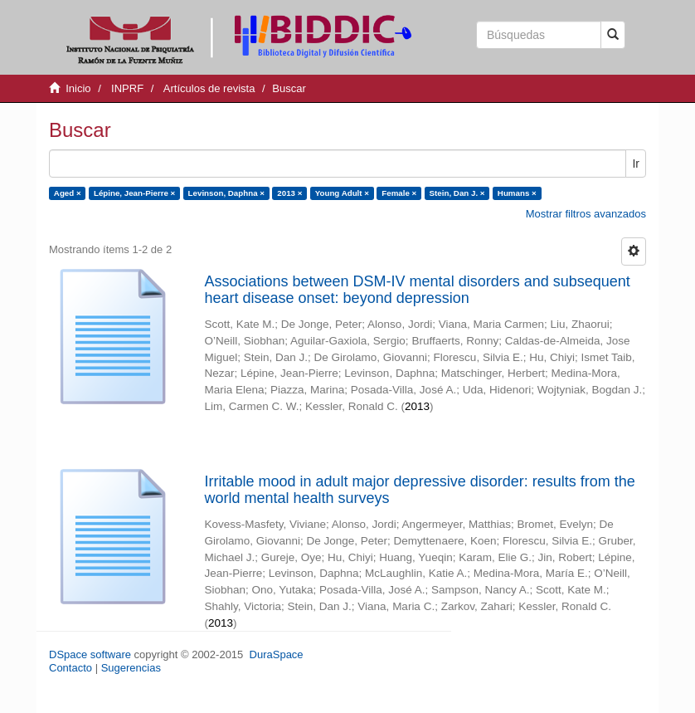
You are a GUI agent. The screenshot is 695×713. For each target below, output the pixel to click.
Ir (635, 163)
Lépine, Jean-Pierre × (134, 193)
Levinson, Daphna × (226, 193)
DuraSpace (277, 654)
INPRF (127, 88)
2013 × (289, 193)
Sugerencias (131, 668)
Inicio (78, 88)
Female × (399, 193)
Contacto (70, 668)
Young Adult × (342, 193)
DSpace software (90, 654)
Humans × (517, 193)
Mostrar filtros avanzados (586, 214)
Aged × (67, 193)
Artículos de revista (209, 88)
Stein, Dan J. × (457, 193)
